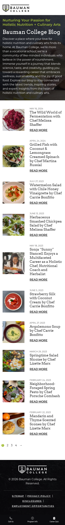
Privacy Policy (39, 496)
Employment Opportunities (33, 506)
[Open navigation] (59, 7)
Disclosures (32, 501)
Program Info (32, 520)
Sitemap (18, 496)
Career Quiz (54, 520)
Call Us (11, 520)
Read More (38, 130)
